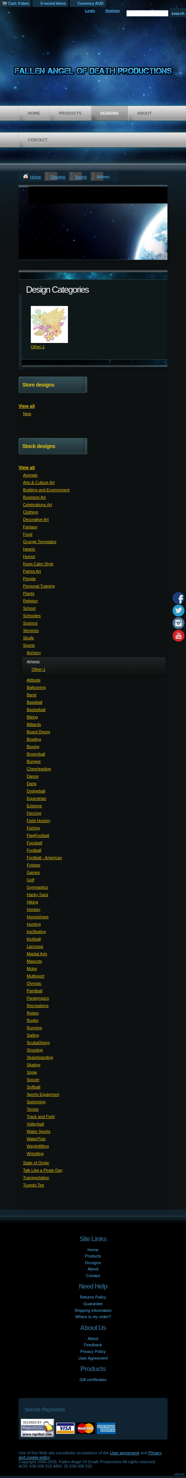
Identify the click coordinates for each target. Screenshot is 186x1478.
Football (34, 850)
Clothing (30, 512)
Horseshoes (38, 917)
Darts (31, 783)
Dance (33, 776)
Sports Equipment (43, 1094)
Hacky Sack (37, 894)
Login (90, 11)
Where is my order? (93, 1316)
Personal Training (39, 586)
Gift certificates (93, 1379)
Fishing (33, 828)
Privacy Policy (92, 1351)
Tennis (33, 1109)
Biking (32, 717)
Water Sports (38, 1131)
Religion (30, 601)
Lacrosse (35, 946)
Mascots (34, 961)
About (144, 113)
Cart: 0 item (18, 3)
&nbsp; (49, 324)
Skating (33, 1065)
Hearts (29, 549)
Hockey (33, 909)
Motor (32, 968)
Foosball (34, 843)
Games (33, 872)
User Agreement (93, 1358)
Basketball (36, 709)
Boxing (33, 746)
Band (31, 695)
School (29, 608)
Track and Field (41, 1116)
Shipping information (92, 1310)
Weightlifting (38, 1146)
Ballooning (36, 687)
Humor (29, 556)
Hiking (32, 902)
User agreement (124, 1453)
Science (30, 623)
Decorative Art (36, 519)
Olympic (34, 983)
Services (31, 630)
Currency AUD (91, 3)
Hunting (34, 924)
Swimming (36, 1102)
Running (34, 1028)
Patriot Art (32, 571)
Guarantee (93, 1304)
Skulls (28, 638)
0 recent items (53, 3)
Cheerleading (39, 769)
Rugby (33, 1020)
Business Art (34, 497)
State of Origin (36, 1163)
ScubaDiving (38, 1042)
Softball (33, 1087)
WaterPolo (36, 1139)
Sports (81, 177)
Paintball (34, 991)
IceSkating (36, 931)
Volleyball (35, 1124)
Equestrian (36, 798)
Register (112, 11)
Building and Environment (46, 490)
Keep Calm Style (38, 564)
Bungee (34, 761)
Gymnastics (37, 887)
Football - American (44, 857)
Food (27, 534)
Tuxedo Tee (33, 1185)
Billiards (34, 724)
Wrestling (35, 1153)
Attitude (33, 680)
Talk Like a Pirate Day (42, 1170)
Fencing (34, 813)
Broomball (36, 754)
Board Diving (38, 732)
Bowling (34, 739)
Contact (38, 140)
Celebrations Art (37, 504)
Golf (30, 880)
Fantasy (30, 527)
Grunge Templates (39, 541)
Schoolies (32, 615)
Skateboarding (40, 1057)
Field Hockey (38, 820)
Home (34, 113)
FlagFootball (38, 835)
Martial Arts (37, 954)
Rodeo (33, 1013)
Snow (32, 1072)
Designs (109, 113)
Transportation (36, 1177)
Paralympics (38, 998)
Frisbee (33, 865)
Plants (29, 593)
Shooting (35, 1050)
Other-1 (38, 346)
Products (70, 113)
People (29, 578)
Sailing (33, 1035)
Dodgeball (36, 791)
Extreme (34, 806)
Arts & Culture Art (39, 482)
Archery (34, 652)
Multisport (36, 976)
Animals (30, 475)
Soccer (33, 1079)
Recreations (38, 1005)
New (27, 413)
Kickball (34, 939)
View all (27, 406)
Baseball (34, 702)
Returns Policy (93, 1297)
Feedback (93, 1345)
